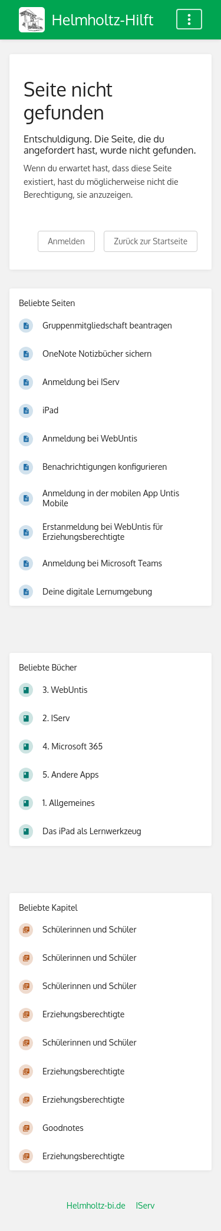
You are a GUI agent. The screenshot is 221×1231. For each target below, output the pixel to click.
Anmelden (66, 241)
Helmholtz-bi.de (96, 1205)
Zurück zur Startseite (150, 241)
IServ (145, 1205)
